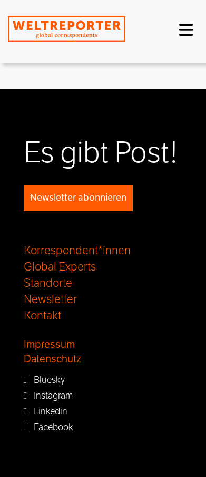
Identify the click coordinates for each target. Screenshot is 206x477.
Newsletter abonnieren (78, 197)
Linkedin (45, 411)
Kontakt (42, 316)
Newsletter (50, 299)
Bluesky (44, 380)
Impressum (49, 344)
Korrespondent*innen (77, 250)
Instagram (48, 395)
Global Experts (60, 267)
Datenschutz (52, 359)
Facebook (48, 427)
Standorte (48, 283)
